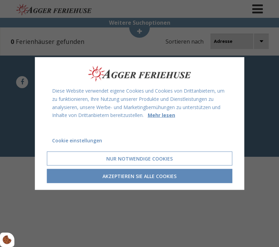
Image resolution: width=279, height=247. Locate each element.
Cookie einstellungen (77, 140)
